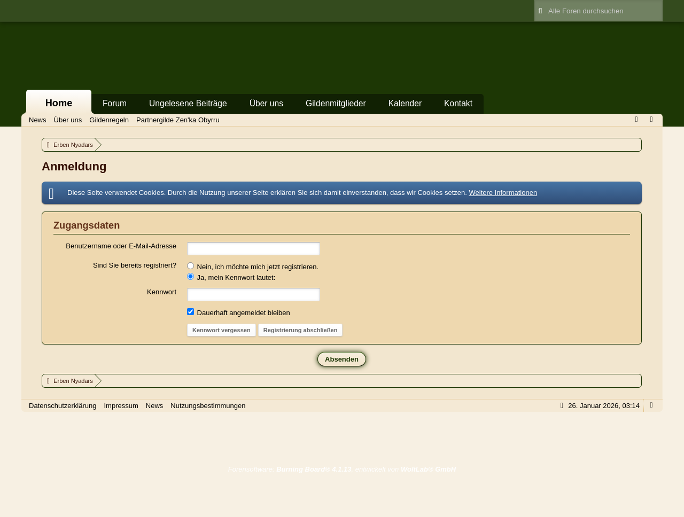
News (155, 406)
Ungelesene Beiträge (188, 103)
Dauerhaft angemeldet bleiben (238, 312)
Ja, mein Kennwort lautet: (231, 277)
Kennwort (161, 292)
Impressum (121, 406)
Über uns (266, 103)
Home (59, 103)
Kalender (405, 103)
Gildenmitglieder (336, 103)
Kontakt (458, 103)
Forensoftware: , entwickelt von (342, 469)
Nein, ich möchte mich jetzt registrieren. (252, 266)
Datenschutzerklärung (62, 406)
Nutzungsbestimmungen (207, 406)
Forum (115, 103)
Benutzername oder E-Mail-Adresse (121, 246)
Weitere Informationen (503, 193)
